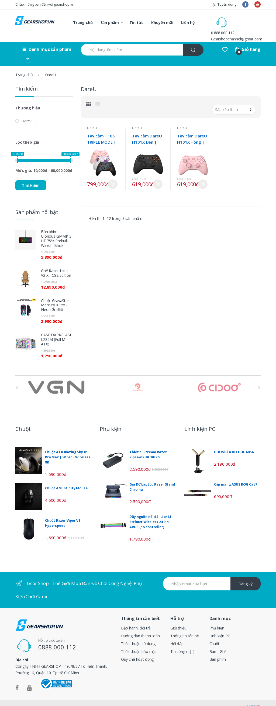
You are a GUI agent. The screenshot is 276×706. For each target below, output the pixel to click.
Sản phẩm (110, 22)
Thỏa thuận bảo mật (138, 640)
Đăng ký (246, 572)
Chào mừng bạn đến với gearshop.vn (44, 4)
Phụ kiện (216, 617)
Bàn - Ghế (218, 640)
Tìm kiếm (31, 174)
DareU (92, 117)
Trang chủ (83, 22)
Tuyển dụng (224, 4)
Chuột (214, 632)
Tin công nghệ (182, 640)
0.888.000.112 (245, 19)
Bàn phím (217, 648)
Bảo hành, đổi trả (136, 617)
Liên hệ (188, 22)
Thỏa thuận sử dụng (138, 632)
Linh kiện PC (219, 625)
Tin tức (136, 22)
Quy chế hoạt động (137, 648)
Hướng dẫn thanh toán (140, 625)
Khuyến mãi (162, 22)
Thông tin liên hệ (184, 625)
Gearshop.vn (31, 697)
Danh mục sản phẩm (46, 38)
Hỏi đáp (177, 632)
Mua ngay (113, 173)
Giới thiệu (178, 617)
